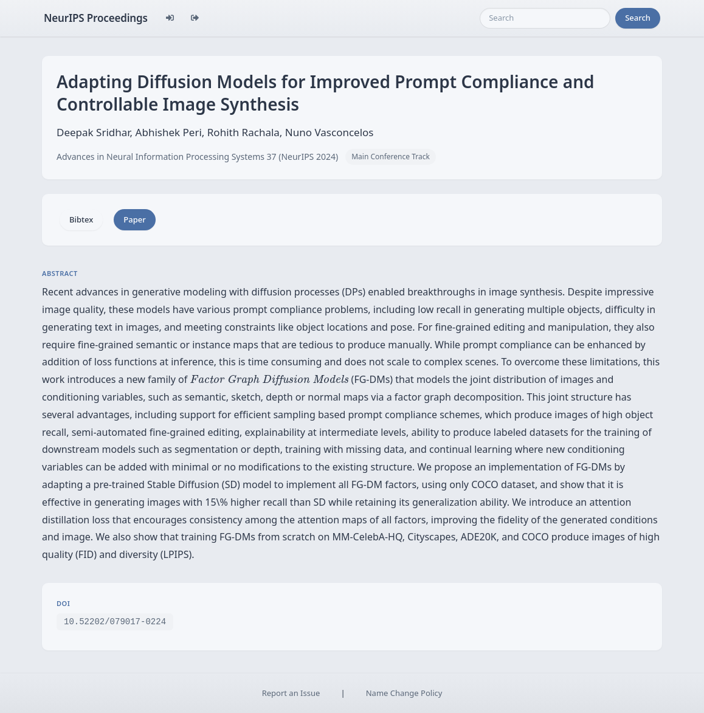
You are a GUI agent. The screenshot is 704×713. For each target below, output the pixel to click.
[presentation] (269, 380)
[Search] (545, 18)
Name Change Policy (404, 692)
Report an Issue (291, 692)
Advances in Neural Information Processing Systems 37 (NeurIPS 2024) (197, 156)
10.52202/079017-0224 (115, 621)
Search (638, 17)
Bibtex (81, 219)
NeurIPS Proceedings (96, 18)
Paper (134, 219)
